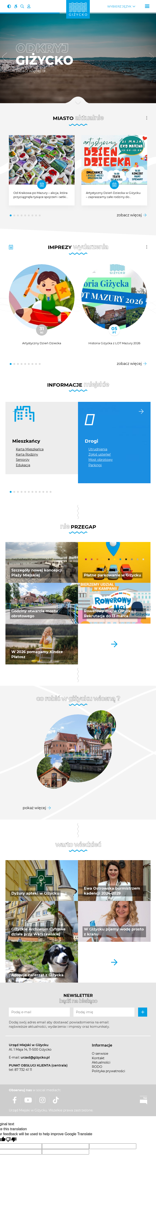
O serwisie (100, 1054)
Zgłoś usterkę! (99, 454)
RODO (97, 1067)
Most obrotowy (100, 460)
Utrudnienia (97, 449)
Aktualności (101, 1062)
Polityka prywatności (108, 1071)
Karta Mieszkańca (30, 449)
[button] (4, 58)
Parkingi (95, 465)
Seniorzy (22, 460)
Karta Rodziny (27, 454)
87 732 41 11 (23, 1070)
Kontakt (98, 1058)
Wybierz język (119, 6)
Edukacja (23, 465)
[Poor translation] (11, 1140)
